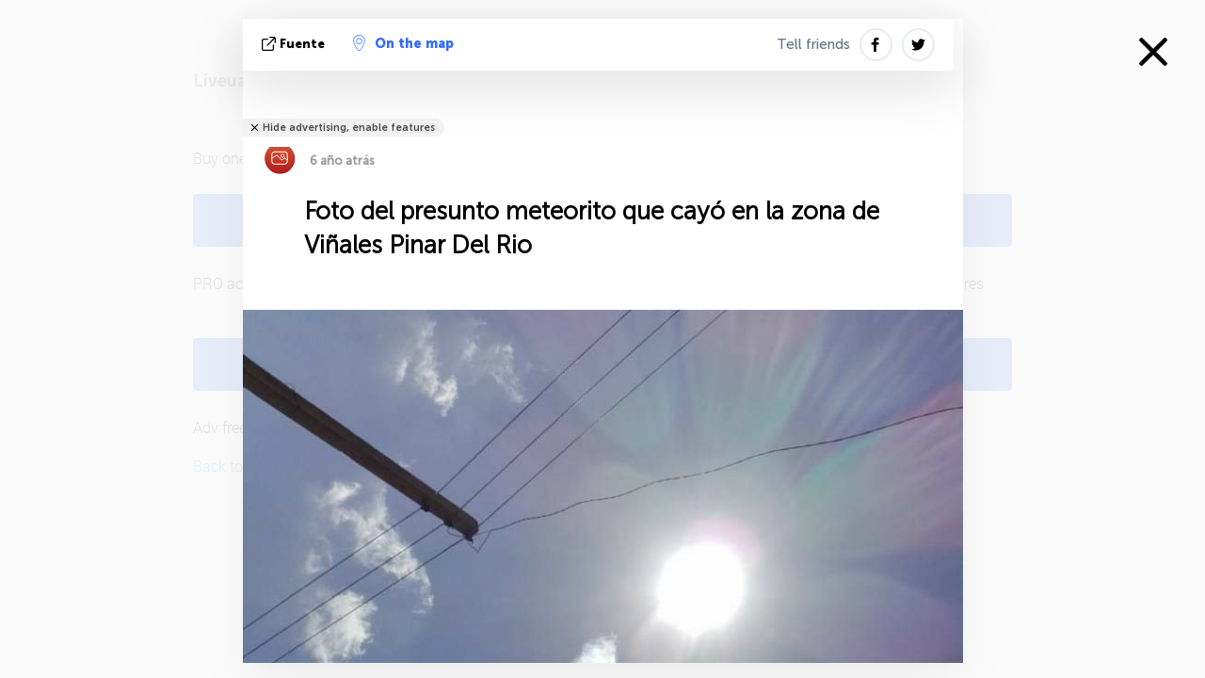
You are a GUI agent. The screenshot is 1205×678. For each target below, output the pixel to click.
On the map (403, 43)
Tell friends (813, 44)
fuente (295, 44)
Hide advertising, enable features (349, 127)
